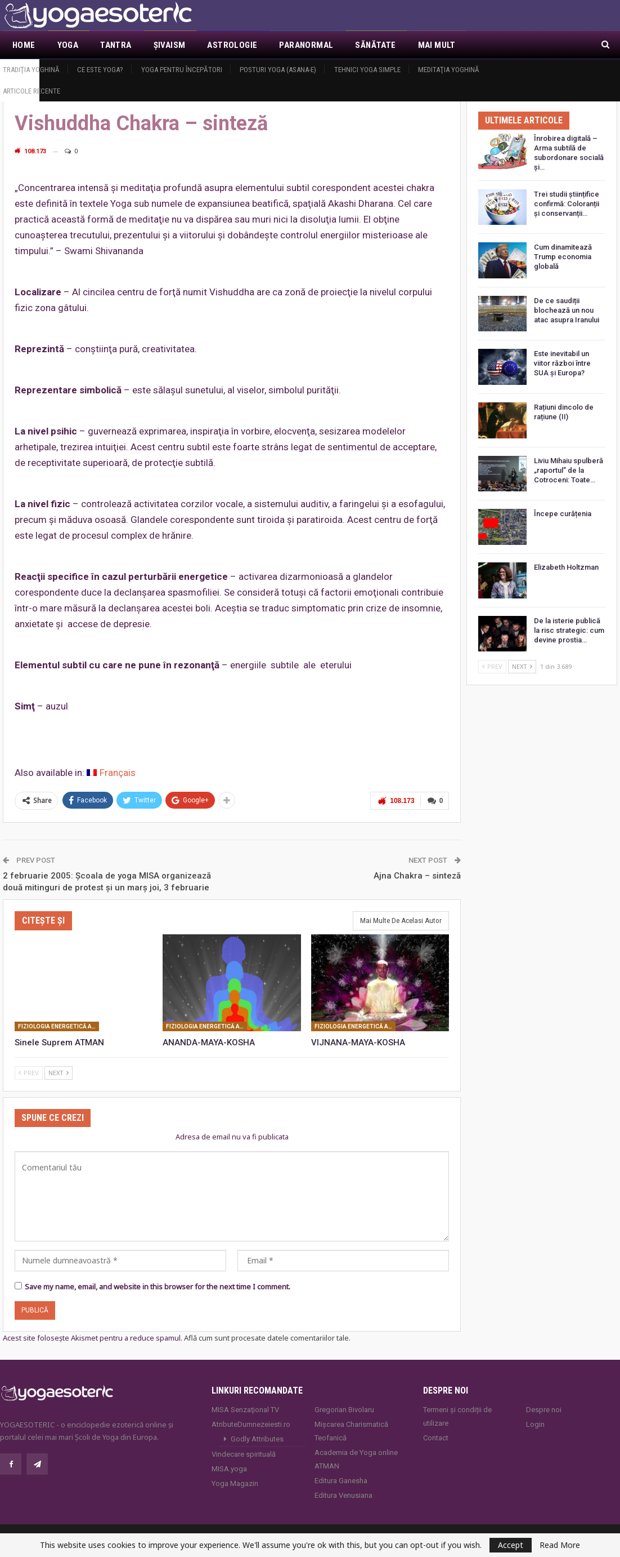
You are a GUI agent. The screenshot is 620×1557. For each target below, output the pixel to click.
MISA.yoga (229, 1469)
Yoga (68, 45)
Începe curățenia (562, 513)
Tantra (115, 45)
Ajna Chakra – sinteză (417, 876)
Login (535, 1424)
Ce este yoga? (100, 69)
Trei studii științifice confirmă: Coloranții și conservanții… (566, 204)
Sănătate (375, 45)
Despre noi (543, 1409)
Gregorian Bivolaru (344, 1409)
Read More (560, 1545)
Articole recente (31, 91)
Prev (29, 1072)
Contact (435, 1438)
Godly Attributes (257, 1439)
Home (23, 45)
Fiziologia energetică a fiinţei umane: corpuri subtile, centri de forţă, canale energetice (58, 1026)
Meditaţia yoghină (448, 69)
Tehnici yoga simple (367, 69)
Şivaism (170, 45)
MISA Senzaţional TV (245, 1409)
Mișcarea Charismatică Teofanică (351, 1431)
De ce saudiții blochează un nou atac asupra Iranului (566, 310)
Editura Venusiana (343, 1495)
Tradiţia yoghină (31, 69)
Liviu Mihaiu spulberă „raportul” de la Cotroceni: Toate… (568, 470)
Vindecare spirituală (244, 1454)
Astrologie (232, 45)
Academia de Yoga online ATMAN (356, 1459)
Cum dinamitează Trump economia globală (563, 256)
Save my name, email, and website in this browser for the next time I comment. (157, 1286)
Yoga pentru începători (181, 69)
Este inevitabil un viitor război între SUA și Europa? (562, 363)
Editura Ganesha (341, 1480)
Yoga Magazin (235, 1483)
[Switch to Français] (111, 773)
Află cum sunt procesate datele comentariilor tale (266, 1338)
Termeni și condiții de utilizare (457, 1416)
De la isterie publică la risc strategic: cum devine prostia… (569, 630)
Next (58, 1072)
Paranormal (306, 45)
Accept (510, 1545)
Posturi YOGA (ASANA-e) (278, 69)
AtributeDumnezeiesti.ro (251, 1424)
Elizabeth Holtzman (566, 567)
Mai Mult (437, 45)
